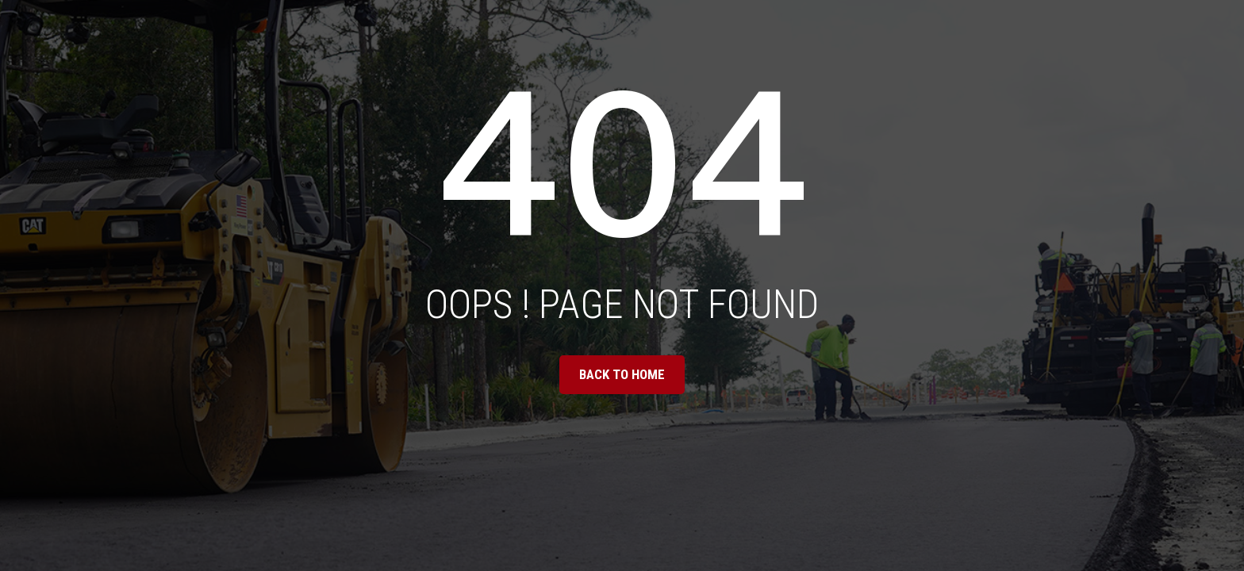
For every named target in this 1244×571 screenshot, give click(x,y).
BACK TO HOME (622, 374)
